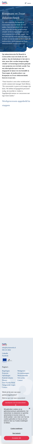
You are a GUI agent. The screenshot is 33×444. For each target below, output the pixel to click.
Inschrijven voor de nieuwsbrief (15, 404)
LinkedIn (5, 353)
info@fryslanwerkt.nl (9, 347)
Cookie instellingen (16, 428)
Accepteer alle (16, 438)
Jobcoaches (21, 378)
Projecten (5, 373)
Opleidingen (6, 375)
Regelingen (6, 371)
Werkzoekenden (22, 375)
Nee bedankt (16, 433)
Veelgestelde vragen (8, 385)
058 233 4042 (6, 350)
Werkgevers (21, 371)
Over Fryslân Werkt (8, 383)
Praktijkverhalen (7, 378)
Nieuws (4, 380)
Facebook (5, 356)
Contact (4, 387)
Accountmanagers (23, 373)
